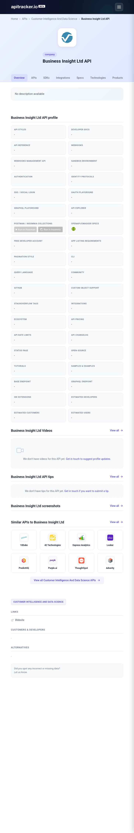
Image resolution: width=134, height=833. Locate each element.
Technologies (98, 77)
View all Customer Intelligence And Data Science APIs (67, 580)
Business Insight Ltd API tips (32, 477)
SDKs (46, 77)
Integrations (63, 77)
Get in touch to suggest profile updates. (88, 458)
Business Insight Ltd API (95, 18)
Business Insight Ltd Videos (31, 430)
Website (17, 620)
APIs (24, 18)
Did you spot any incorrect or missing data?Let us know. (37, 670)
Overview (19, 77)
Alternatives (20, 647)
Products (117, 77)
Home (14, 18)
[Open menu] (119, 7)
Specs (80, 77)
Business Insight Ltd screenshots (35, 506)
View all (116, 430)
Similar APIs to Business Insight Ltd (37, 522)
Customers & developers (28, 629)
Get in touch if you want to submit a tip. (86, 491)
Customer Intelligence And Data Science (54, 18)
